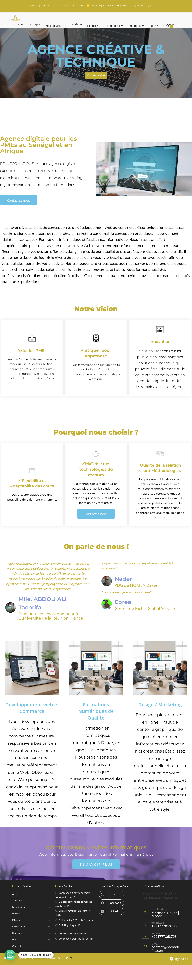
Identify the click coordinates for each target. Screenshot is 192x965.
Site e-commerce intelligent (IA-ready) (73, 912)
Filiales (31, 920)
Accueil (16, 894)
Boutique (31, 933)
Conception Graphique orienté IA (76, 938)
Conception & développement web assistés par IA (72, 894)
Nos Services (31, 907)
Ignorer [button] (183, 959)
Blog (31, 939)
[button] (10, 955)
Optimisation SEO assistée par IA (76, 920)
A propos (17, 900)
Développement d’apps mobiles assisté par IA (73, 903)
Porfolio (16, 913)
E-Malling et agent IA (69, 925)
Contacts (17, 946)
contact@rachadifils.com (164, 948)
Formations (31, 926)
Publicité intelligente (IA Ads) (73, 933)
